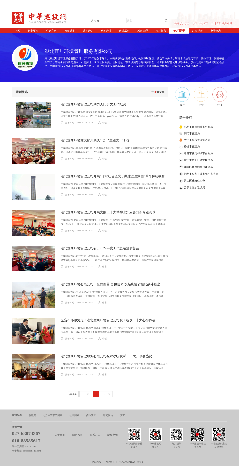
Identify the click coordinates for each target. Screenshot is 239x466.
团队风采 (77, 434)
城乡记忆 (88, 30)
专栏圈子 (179, 30)
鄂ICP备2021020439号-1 (131, 462)
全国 (96, 21)
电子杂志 (215, 30)
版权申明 (112, 434)
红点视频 (197, 30)
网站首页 (96, 462)
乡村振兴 (161, 30)
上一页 (85, 394)
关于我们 (60, 434)
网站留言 (110, 462)
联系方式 (95, 434)
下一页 (106, 394)
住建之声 (51, 30)
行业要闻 (33, 30)
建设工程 (124, 30)
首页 (18, 30)
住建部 (32, 415)
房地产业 (106, 30)
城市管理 (142, 30)
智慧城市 (69, 30)
